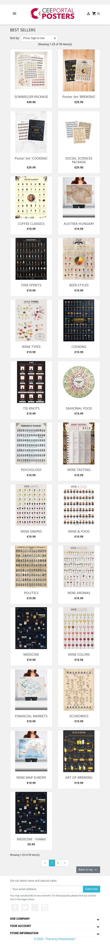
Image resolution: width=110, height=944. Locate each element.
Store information (24, 933)
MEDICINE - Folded (31, 839)
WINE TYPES (31, 347)
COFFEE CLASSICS (31, 223)
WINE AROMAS (78, 593)
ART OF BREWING (78, 777)
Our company (20, 918)
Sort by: (15, 38)
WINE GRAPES (31, 531)
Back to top (88, 870)
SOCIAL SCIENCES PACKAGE (79, 160)
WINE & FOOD (79, 531)
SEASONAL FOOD (79, 408)
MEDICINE (31, 654)
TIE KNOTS (31, 408)
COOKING (79, 347)
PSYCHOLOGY (31, 470)
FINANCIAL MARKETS (31, 716)
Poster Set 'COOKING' (31, 158)
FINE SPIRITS (31, 285)
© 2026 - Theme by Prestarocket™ (55, 939)
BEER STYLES (79, 285)
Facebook (15, 907)
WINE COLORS (79, 654)
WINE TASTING (79, 470)
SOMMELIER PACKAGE (31, 97)
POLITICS (31, 593)
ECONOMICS (78, 716)
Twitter (24, 907)
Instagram (44, 907)
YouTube (34, 907)
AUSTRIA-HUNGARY (79, 223)
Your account (20, 926)
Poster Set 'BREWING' (78, 97)
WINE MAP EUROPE (31, 777)
